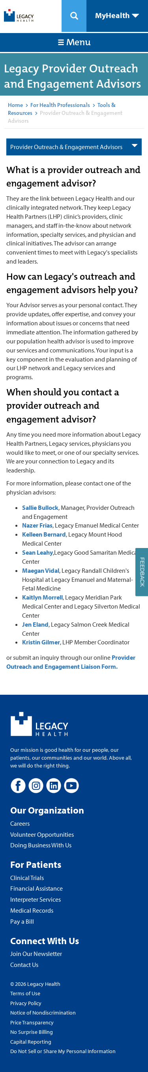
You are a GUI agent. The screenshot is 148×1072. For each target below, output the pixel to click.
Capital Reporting (30, 1041)
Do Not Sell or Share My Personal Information (63, 1051)
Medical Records (31, 910)
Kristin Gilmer (41, 642)
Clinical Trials (27, 878)
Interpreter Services (35, 899)
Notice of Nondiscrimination (43, 1012)
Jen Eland (35, 624)
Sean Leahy (37, 552)
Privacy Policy (25, 1003)
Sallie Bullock (40, 507)
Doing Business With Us (40, 845)
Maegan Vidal (40, 570)
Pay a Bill (22, 921)
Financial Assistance (36, 888)
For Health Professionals (60, 105)
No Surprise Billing (31, 1031)
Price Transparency (32, 1022)
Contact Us (24, 965)
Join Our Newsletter (36, 954)
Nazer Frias (37, 525)
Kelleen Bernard (44, 534)
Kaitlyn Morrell (42, 597)
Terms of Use (25, 993)
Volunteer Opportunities (42, 834)
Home (15, 105)
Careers (20, 823)
